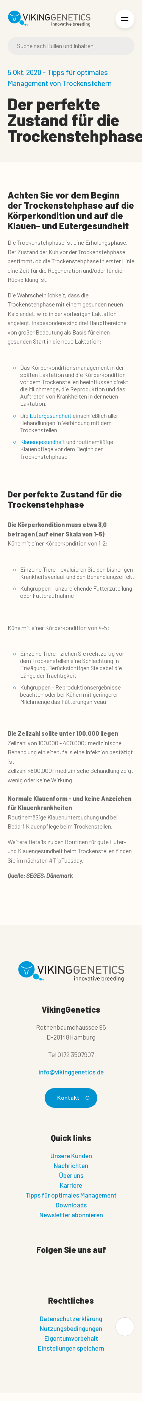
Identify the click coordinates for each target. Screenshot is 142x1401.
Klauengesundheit (42, 441)
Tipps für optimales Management (71, 1195)
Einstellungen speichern (71, 1348)
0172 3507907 (76, 1054)
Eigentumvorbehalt (71, 1338)
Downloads (71, 1205)
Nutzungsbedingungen (71, 1328)
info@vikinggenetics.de (71, 1072)
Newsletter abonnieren (71, 1214)
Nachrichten (71, 1165)
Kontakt (72, 1097)
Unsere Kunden (71, 1155)
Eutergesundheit (51, 415)
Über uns (71, 1175)
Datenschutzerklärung (71, 1318)
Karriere (71, 1185)
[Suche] (71, 46)
